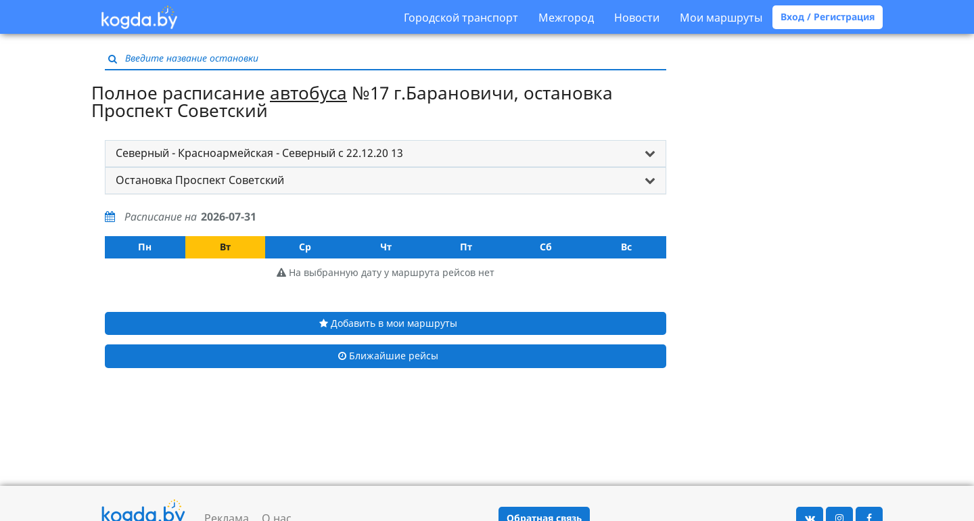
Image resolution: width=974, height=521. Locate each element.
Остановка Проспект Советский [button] (200, 180)
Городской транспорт (461, 17)
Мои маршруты (721, 17)
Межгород (566, 17)
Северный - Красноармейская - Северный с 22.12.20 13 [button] (259, 152)
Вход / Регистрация (828, 16)
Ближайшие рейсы (388, 355)
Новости (636, 17)
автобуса (308, 93)
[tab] (386, 153)
